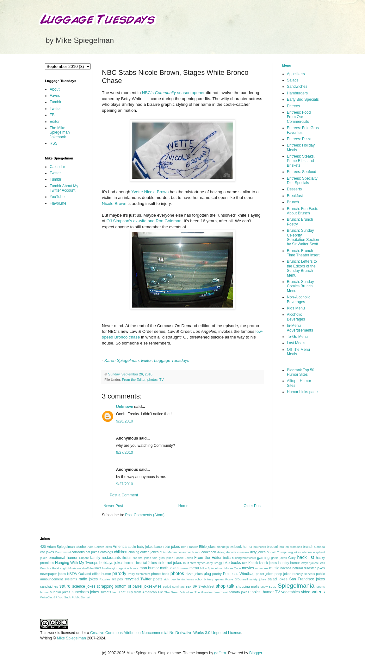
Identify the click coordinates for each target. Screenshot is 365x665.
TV (161, 379)
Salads (293, 80)
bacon (159, 546)
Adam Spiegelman (61, 546)
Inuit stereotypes (194, 563)
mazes (184, 568)
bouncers (259, 546)
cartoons (77, 552)
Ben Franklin (189, 546)
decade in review (237, 552)
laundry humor (289, 563)
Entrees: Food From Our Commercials (299, 117)
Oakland (84, 574)
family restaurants (105, 557)
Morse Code (233, 568)
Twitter (55, 108)
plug (207, 574)
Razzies (105, 579)
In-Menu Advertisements (300, 327)
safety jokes (257, 579)
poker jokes (265, 574)
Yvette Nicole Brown (150, 191)
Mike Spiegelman (212, 568)
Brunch (293, 202)
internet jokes (170, 562)
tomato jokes (239, 592)
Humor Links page (302, 392)
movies (248, 568)
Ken (244, 563)
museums (262, 568)
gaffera (220, 653)
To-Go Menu (297, 336)
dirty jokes (258, 552)
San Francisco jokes (307, 579)
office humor (101, 574)
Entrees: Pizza (299, 139)
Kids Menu (296, 308)
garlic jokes (279, 558)
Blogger (255, 653)
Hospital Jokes (145, 563)
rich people (172, 579)
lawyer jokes (309, 563)
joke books (232, 562)
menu (194, 568)
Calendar (57, 167)
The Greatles (204, 592)
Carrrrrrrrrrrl (63, 552)
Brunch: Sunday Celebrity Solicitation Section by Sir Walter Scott (303, 237)
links (98, 568)
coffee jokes (149, 552)
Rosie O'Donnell (236, 579)
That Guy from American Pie (141, 592)
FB (52, 115)
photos (152, 379)
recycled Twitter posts (144, 579)
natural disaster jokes (308, 568)
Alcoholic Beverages (296, 316)
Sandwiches (297, 86)
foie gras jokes (162, 558)
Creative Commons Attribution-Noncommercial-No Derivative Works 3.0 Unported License (165, 633)
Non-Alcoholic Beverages (298, 299)
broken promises (291, 546)
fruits (227, 558)
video (305, 592)
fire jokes (144, 558)
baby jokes (145, 546)
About (54, 89)
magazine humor (127, 568)
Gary (291, 558)
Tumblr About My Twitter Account (64, 188)
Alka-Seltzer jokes (100, 546)
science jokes (83, 586)
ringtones (187, 579)
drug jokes (294, 552)
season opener (191, 92)
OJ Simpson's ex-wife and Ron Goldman (144, 221)
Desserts (294, 189)
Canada (319, 546)
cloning (133, 552)
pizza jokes (194, 574)
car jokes (47, 552)
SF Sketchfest (203, 586)
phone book (160, 574)
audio (132, 546)
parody (119, 573)
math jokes (169, 568)
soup (272, 586)
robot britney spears (209, 579)
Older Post (253, 506)
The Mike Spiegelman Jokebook (60, 132)
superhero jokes (85, 592)
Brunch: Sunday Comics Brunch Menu (300, 286)
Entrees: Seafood (301, 172)
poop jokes (283, 574)
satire (65, 586)
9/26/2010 (124, 421)
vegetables (290, 592)
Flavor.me (58, 203)
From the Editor (133, 379)
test (115, 592)
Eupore (84, 558)
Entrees (293, 106)
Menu (286, 65)
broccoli (272, 546)
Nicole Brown (114, 203)
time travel (221, 592)
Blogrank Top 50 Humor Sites (300, 372)
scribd (167, 586)
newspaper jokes (53, 574)
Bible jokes (207, 546)
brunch (308, 546)
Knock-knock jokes (262, 563)
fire (135, 558)
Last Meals (296, 343)
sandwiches (49, 586)
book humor (243, 546)
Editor (146, 360)
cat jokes (92, 552)
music (274, 568)
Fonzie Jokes (184, 558)
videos (318, 591)
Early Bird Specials (303, 99)
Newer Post (113, 506)
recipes (117, 579)
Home (183, 506)
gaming (263, 557)
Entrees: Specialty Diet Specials (302, 180)
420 (43, 546)
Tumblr (55, 102)
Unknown (124, 406)
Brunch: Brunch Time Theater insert (303, 253)
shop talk (225, 586)
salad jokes (277, 579)
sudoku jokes (60, 592)
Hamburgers (297, 93)
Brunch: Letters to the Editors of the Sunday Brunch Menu (302, 268)
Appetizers (296, 74)
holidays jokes (111, 562)
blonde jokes (224, 546)
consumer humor (189, 552)
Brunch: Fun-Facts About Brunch (302, 211)
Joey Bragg (214, 563)
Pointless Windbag (239, 574)
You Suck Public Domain (74, 597)
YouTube (57, 197)
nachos (285, 568)
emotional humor (63, 557)
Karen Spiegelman (121, 360)
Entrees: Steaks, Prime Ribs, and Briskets (301, 161)
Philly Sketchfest (139, 574)
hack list (305, 557)
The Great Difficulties (179, 592)
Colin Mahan (168, 552)
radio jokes (88, 579)
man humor (149, 568)
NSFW (72, 574)
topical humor (262, 592)
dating (221, 552)
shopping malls (247, 586)
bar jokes (172, 546)
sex (188, 586)
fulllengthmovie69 (244, 558)
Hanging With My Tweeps (76, 562)
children (120, 552)
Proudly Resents (304, 574)
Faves (55, 95)
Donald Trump (276, 552)
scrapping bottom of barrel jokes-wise (129, 586)
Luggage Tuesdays (171, 360)
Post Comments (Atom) (144, 515)
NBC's (159, 92)
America (120, 546)
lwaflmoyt (108, 568)
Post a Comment (124, 495)
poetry (217, 574)
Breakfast (295, 196)
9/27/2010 (124, 452)
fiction (126, 558)
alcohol (81, 546)
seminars (178, 586)
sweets (106, 592)
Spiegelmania (296, 585)
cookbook (208, 552)
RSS (54, 143)
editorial (307, 552)
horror (128, 563)
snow (264, 586)
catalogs (106, 552)
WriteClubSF (48, 597)
